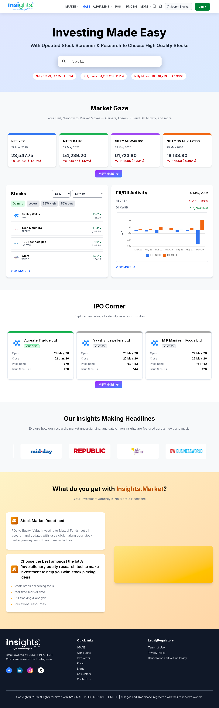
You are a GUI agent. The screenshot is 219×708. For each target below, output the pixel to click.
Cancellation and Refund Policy (167, 658)
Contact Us (84, 679)
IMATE (81, 647)
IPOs (119, 6)
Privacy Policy (157, 652)
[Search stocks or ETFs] (178, 6)
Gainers (18, 203)
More (145, 6)
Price (80, 663)
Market (72, 6)
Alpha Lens (102, 6)
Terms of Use (156, 647)
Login (202, 6)
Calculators (84, 673)
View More (20, 270)
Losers (33, 203)
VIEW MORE (108, 173)
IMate (86, 6)
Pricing (131, 6)
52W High (49, 203)
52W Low (67, 203)
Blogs (80, 668)
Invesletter (83, 658)
